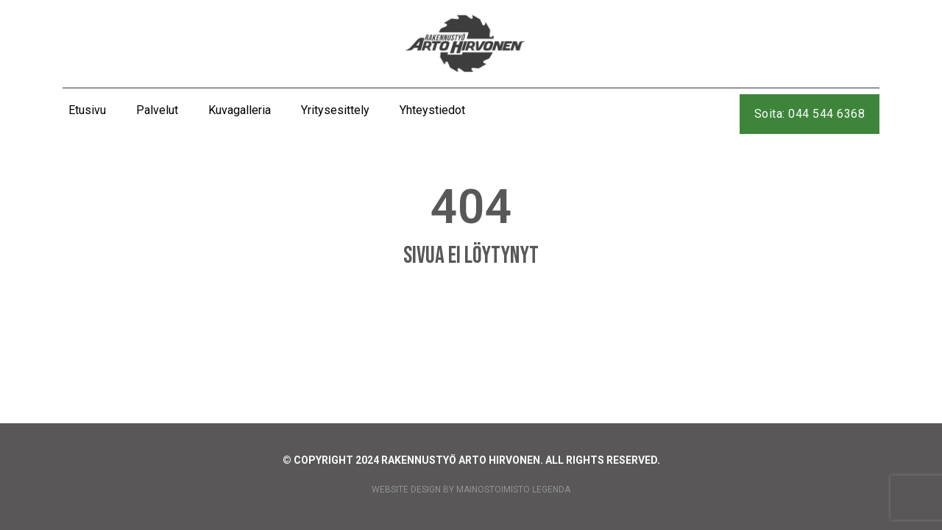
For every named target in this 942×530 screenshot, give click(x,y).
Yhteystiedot (432, 110)
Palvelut (157, 110)
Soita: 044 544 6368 (809, 114)
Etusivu (87, 110)
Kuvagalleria (239, 110)
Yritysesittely (335, 110)
